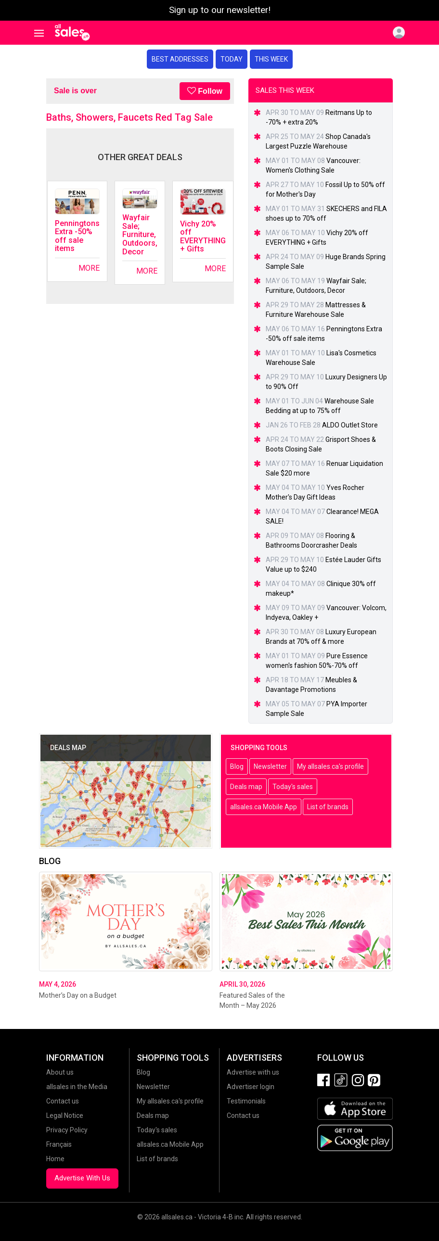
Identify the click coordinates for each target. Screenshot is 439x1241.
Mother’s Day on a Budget (77, 995)
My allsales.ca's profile (330, 766)
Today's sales (292, 786)
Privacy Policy (67, 1130)
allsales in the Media (76, 1087)
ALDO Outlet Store (350, 425)
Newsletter (270, 766)
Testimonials (246, 1101)
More (89, 268)
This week (271, 59)
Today (231, 59)
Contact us (62, 1101)
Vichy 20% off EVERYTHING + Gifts (203, 236)
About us (60, 1072)
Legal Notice (64, 1115)
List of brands (328, 807)
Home (55, 1159)
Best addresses (180, 59)
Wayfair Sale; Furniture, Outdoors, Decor (139, 234)
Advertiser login (250, 1087)
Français (59, 1144)
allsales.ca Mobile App (263, 807)
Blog (237, 766)
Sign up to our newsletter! (220, 10)
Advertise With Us (82, 1178)
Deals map (246, 786)
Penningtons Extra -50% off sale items (77, 236)
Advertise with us (253, 1072)
